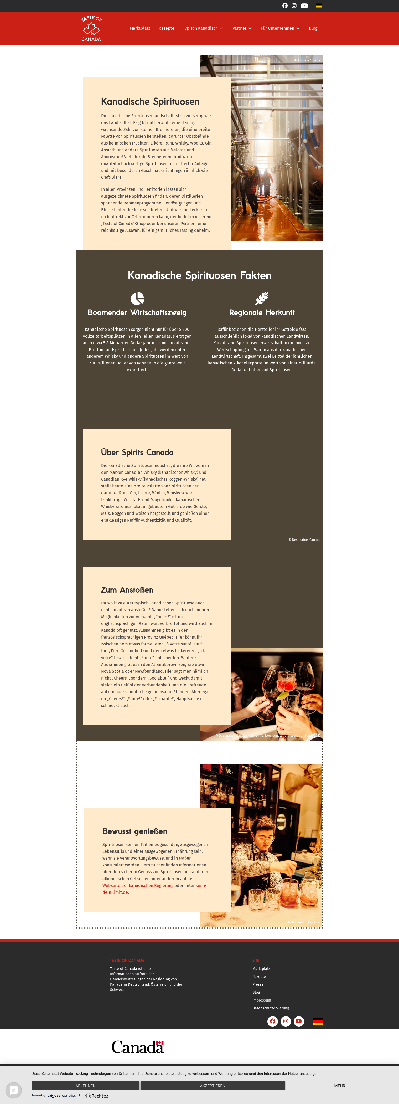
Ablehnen (85, 1086)
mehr (339, 1086)
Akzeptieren (212, 1086)
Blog (313, 28)
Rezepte (166, 28)
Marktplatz (140, 28)
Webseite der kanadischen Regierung (137, 885)
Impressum (261, 1000)
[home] (91, 28)
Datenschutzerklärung (270, 1008)
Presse (258, 984)
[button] (319, 5)
